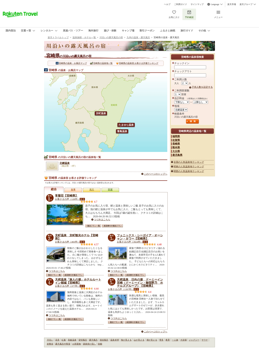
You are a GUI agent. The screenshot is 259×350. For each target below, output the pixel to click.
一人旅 (175, 340)
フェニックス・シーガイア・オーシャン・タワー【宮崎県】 (140, 237)
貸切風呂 (82, 340)
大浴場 (183, 340)
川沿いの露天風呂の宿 (111, 37)
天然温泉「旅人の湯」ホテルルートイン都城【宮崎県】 (78, 281)
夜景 (167, 340)
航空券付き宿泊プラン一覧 (112, 225)
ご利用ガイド (180, 4)
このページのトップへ (155, 174)
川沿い (50, 340)
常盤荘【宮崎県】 (66, 195)
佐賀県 (176, 140)
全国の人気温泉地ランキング (189, 162)
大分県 (176, 151)
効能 (100, 344)
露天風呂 (93, 340)
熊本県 (176, 147)
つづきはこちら (102, 219)
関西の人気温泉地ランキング (189, 171)
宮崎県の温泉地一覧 (103, 63)
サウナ (204, 340)
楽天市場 (231, 4)
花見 (57, 340)
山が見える (139, 340)
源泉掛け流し (89, 344)
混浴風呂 (104, 340)
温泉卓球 (114, 340)
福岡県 (176, 136)
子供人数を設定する (202, 87)
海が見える (126, 340)
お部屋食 (76, 344)
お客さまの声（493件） (67, 241)
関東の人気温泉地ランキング (189, 166)
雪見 (161, 340)
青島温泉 (122, 131)
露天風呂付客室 (62, 344)
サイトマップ (197, 4)
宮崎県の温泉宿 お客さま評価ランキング (138, 63)
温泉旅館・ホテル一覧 (84, 37)
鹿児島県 (177, 155)
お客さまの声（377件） (67, 286)
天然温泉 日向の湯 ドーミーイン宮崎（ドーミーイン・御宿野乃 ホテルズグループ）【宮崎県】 (140, 282)
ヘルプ (167, 4)
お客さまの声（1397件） (121, 289)
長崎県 (176, 143)
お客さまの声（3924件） (130, 241)
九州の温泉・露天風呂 (138, 37)
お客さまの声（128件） (67, 199)
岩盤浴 (50, 344)
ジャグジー (194, 340)
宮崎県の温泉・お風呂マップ (73, 63)
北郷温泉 (65, 163)
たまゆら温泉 (126, 124)
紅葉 (64, 340)
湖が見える (151, 340)
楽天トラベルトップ (58, 37)
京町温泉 (101, 113)
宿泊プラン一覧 (93, 225)
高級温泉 (72, 340)
